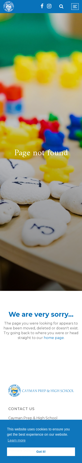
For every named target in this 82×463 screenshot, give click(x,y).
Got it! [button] (40, 451)
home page (54, 338)
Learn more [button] (17, 440)
